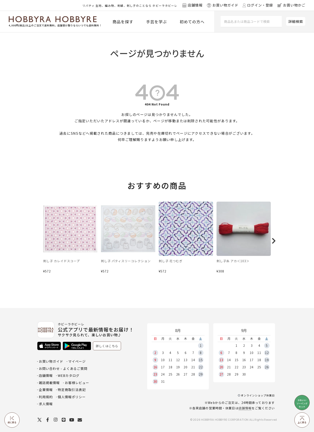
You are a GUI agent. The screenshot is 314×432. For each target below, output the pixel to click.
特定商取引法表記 (72, 389)
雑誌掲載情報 (49, 382)
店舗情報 (245, 408)
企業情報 (46, 389)
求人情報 (46, 403)
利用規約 (46, 397)
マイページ (77, 361)
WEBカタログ (68, 375)
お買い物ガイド (51, 361)
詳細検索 (295, 21)
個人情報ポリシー (72, 397)
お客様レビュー (77, 382)
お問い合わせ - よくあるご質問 (63, 368)
